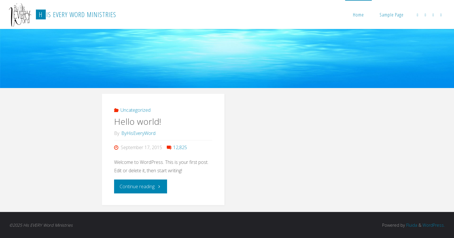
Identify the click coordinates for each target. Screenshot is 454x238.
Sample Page (392, 14)
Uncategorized (135, 110)
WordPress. (433, 225)
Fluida (411, 225)
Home (358, 14)
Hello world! (137, 121)
